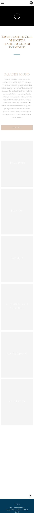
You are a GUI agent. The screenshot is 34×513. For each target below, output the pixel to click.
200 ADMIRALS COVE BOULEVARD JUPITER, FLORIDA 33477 (17, 510)
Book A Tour (17, 131)
